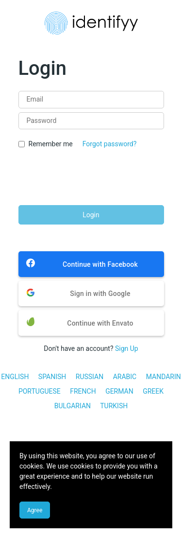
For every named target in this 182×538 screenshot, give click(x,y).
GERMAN (119, 391)
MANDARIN (163, 377)
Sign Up (126, 348)
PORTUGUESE (39, 391)
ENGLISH (15, 377)
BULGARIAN (72, 406)
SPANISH (52, 377)
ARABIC (125, 377)
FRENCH (83, 391)
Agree (34, 510)
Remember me (51, 144)
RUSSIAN (89, 377)
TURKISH (114, 406)
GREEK (153, 391)
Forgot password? (110, 144)
